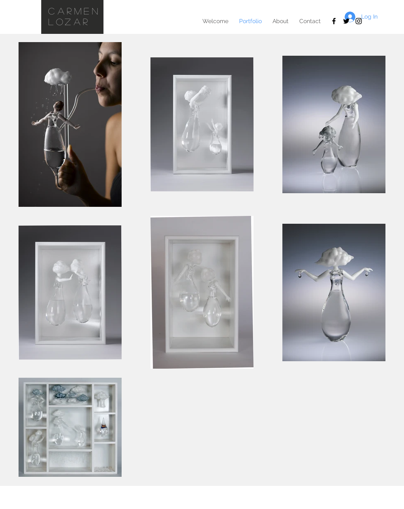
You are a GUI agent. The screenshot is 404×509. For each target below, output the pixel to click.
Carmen (74, 10)
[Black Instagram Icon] (359, 21)
